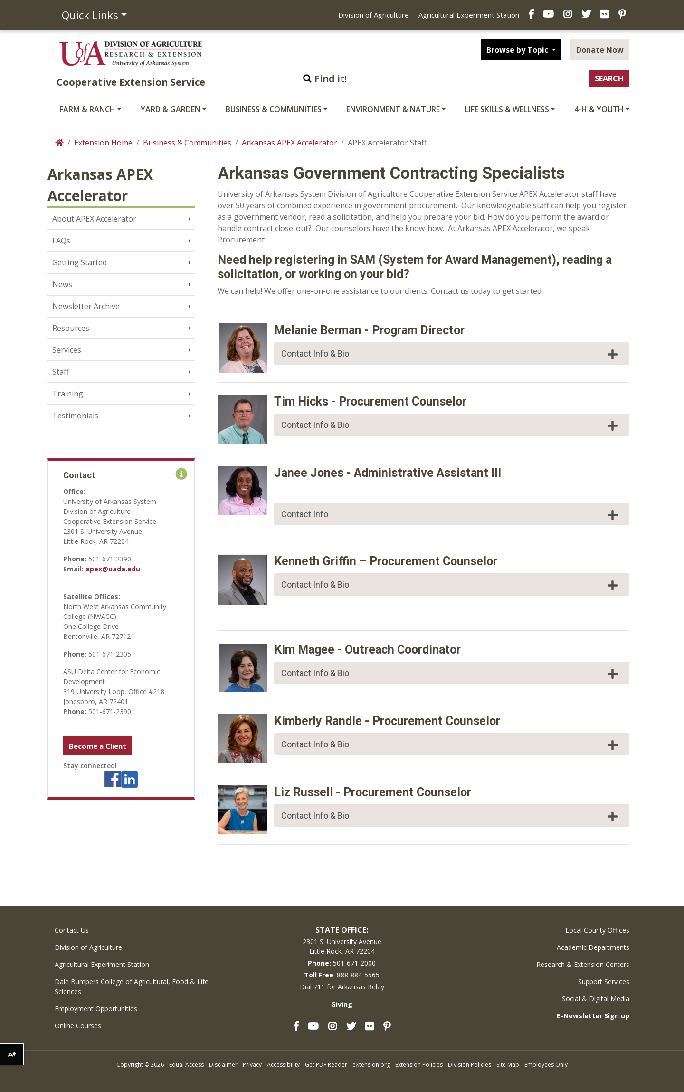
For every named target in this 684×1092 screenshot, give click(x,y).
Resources (70, 328)
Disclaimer (223, 1065)
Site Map (507, 1065)
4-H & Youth (599, 109)
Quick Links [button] (90, 15)
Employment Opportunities (96, 1008)
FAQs (61, 240)
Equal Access (186, 1065)
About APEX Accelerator (94, 218)
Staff (60, 372)
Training (67, 393)
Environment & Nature (393, 109)
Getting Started (79, 262)
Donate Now (600, 50)
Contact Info (450, 515)
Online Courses (78, 1025)
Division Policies (469, 1065)
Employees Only (546, 1065)
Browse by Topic (518, 50)
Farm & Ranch (87, 109)
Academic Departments (593, 947)
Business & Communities (274, 109)
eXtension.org (371, 1065)
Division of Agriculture (373, 14)
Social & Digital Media (595, 998)
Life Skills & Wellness (507, 109)
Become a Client (97, 746)
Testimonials (75, 415)
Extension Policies (419, 1065)
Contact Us (72, 930)
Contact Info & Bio (450, 354)
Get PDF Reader (326, 1065)
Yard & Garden (170, 109)
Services (66, 350)
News (62, 284)
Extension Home (103, 142)
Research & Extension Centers (582, 964)
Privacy (252, 1065)
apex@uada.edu (113, 568)
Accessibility (283, 1065)
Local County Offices (597, 930)
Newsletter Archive (86, 306)
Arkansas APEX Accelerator (289, 142)
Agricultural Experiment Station (468, 14)
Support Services (603, 981)
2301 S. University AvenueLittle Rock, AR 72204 (342, 946)
